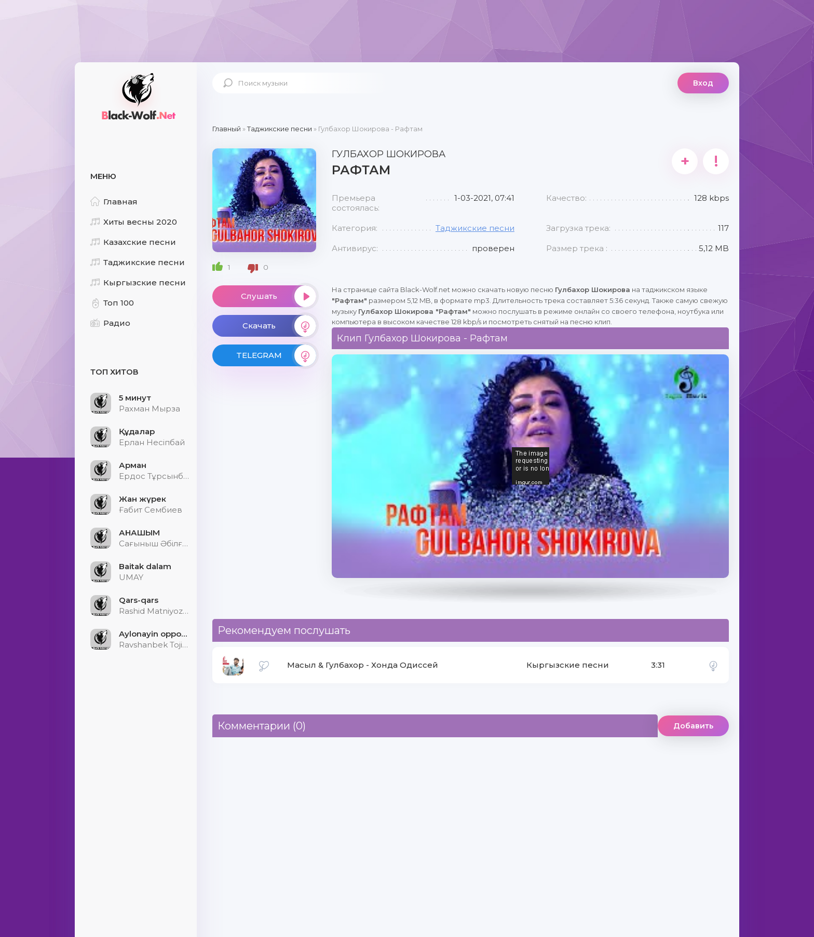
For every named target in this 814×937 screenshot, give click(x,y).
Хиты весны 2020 (133, 222)
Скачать (279, 326)
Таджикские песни (137, 262)
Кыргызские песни (138, 282)
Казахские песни (133, 242)
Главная (114, 201)
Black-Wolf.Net (137, 96)
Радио (110, 323)
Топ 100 (112, 303)
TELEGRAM (276, 355)
